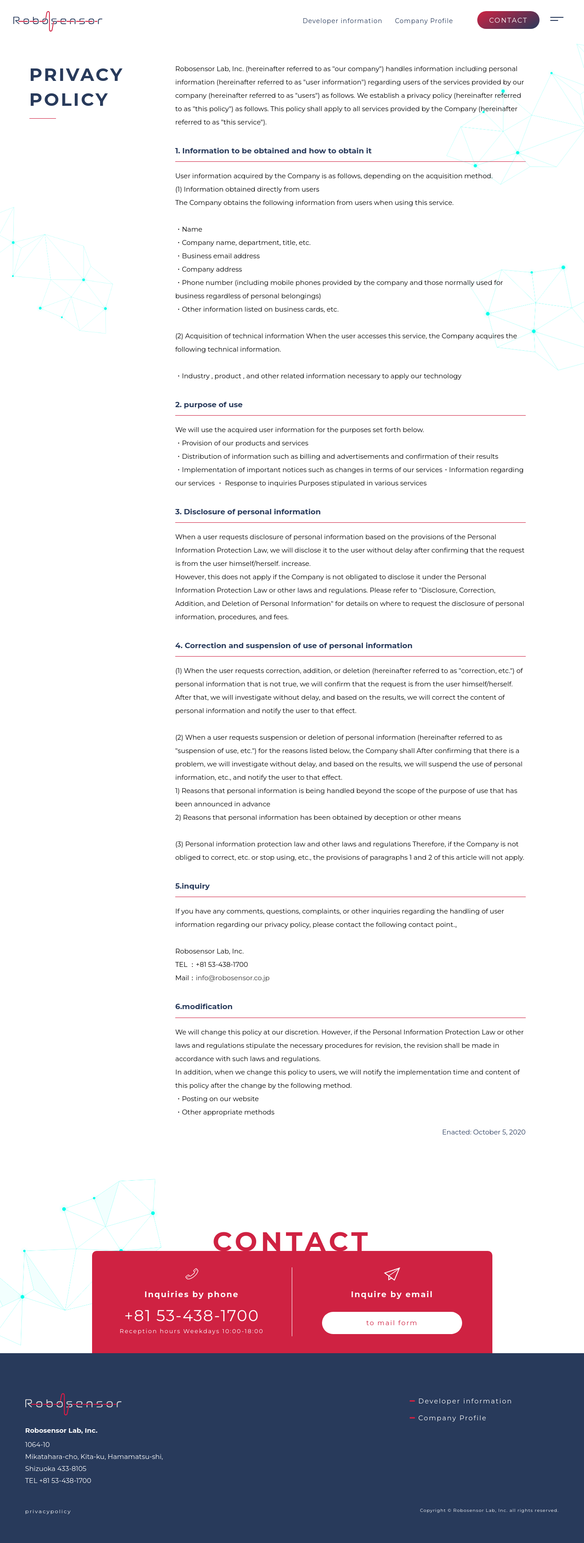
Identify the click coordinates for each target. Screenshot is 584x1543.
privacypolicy (48, 1511)
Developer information (342, 21)
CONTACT (508, 20)
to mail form (392, 1323)
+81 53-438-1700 (191, 1315)
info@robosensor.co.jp (233, 978)
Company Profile (424, 21)
